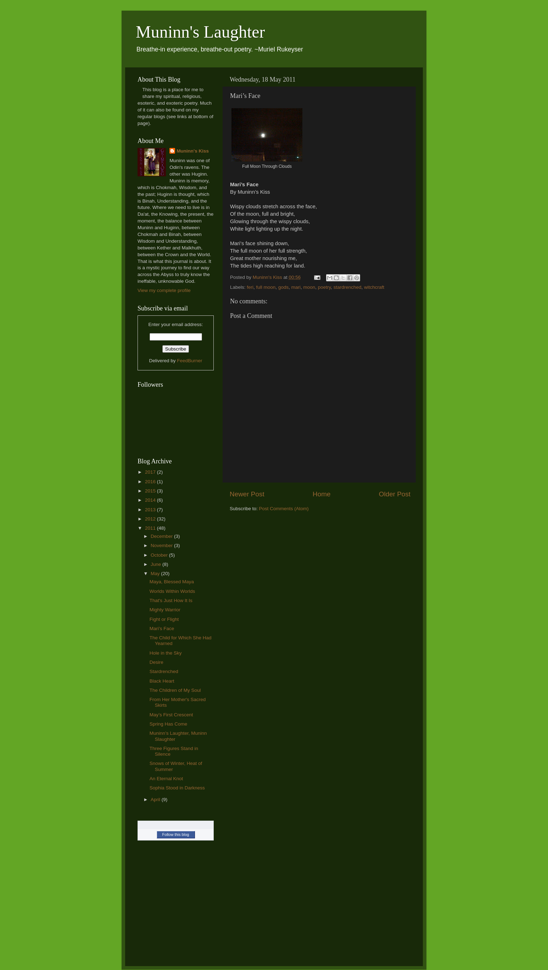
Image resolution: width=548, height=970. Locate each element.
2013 (151, 509)
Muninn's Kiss (193, 151)
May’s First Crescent (171, 714)
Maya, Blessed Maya (172, 581)
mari (296, 287)
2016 (151, 481)
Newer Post (247, 494)
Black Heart (162, 681)
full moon (266, 287)
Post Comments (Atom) (284, 508)
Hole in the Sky (166, 653)
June (156, 564)
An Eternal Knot (166, 778)
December (162, 536)
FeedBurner (189, 360)
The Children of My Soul (175, 690)
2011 (151, 528)
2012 (151, 519)
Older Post (394, 494)
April (156, 799)
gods (283, 287)
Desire (156, 662)
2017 (151, 472)
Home (321, 494)
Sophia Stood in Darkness (177, 787)
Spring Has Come (169, 724)
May (156, 573)
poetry (324, 287)
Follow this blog (175, 834)
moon (309, 287)
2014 (151, 500)
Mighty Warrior (165, 609)
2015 (151, 491)
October (160, 555)
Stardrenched (164, 671)
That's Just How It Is (171, 600)
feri (250, 287)
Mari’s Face (162, 628)
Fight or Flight (164, 619)
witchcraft (374, 287)
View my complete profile (164, 290)
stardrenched (348, 287)
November (162, 545)
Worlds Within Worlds (172, 591)
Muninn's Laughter (200, 31)
